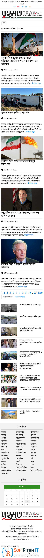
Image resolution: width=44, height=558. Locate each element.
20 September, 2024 (22, 217)
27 (35, 292)
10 (29, 292)
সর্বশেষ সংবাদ (7, 297)
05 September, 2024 (22, 269)
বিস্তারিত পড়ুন (36, 83)
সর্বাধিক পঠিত (20, 297)
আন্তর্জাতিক (11, 29)
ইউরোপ (19, 29)
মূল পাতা (4, 29)
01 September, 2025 (22, 64)
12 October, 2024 (22, 166)
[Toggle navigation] (4, 23)
